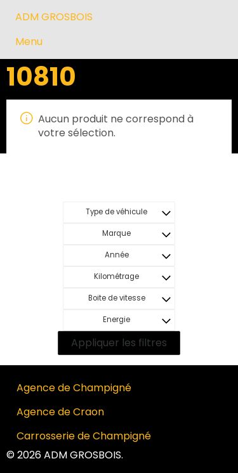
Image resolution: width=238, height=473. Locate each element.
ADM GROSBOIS (54, 17)
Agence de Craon (60, 412)
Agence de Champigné (74, 387)
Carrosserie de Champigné (84, 436)
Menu (29, 41)
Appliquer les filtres (119, 342)
